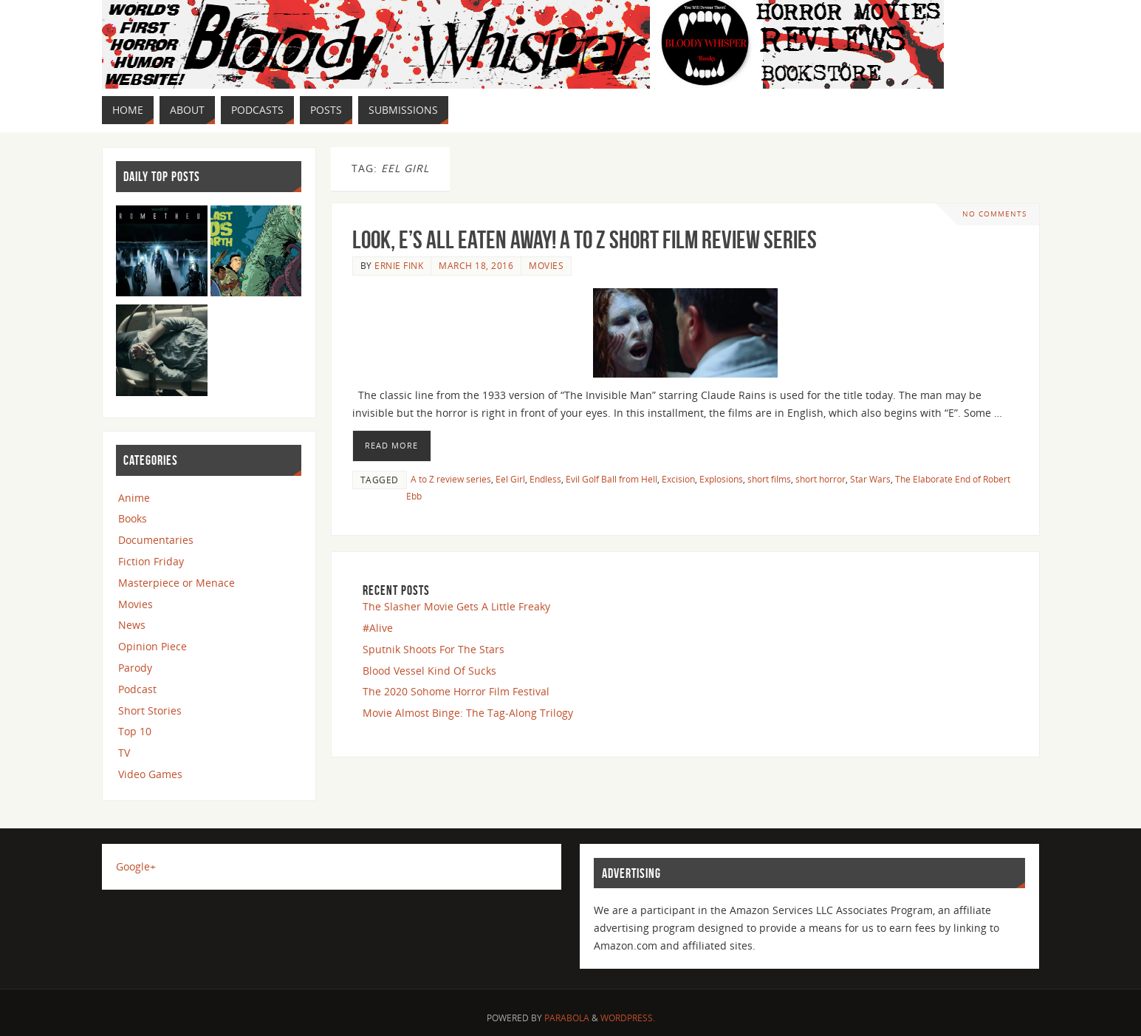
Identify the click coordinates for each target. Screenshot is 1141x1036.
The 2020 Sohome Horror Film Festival (456, 691)
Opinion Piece (152, 646)
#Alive (378, 628)
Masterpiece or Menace (176, 583)
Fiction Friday (151, 561)
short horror (820, 479)
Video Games (150, 774)
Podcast (137, 689)
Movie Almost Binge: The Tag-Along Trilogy (468, 713)
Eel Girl (510, 479)
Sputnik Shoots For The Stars (433, 649)
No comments (994, 214)
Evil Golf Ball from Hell (611, 479)
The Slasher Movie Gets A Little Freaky (456, 606)
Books (132, 518)
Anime (134, 498)
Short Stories (150, 710)
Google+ (136, 866)
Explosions (721, 479)
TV (124, 753)
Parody (135, 668)
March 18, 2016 (476, 265)
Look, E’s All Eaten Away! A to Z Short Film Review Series (584, 239)
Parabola (566, 1018)
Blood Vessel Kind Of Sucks (429, 671)
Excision (678, 479)
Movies (546, 265)
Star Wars (870, 479)
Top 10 (134, 731)
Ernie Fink (398, 265)
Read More (391, 445)
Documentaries (155, 540)
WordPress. (627, 1018)
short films (769, 479)
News (131, 625)
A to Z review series (451, 479)
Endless (545, 479)
